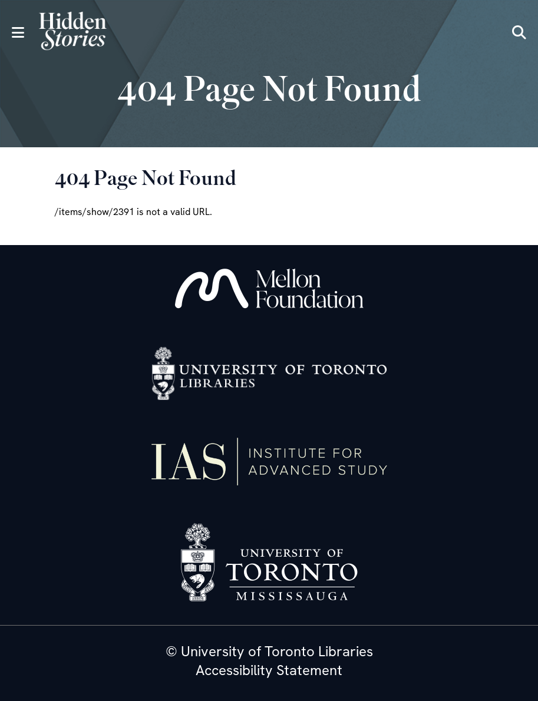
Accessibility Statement (269, 670)
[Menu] (18, 33)
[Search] (519, 33)
